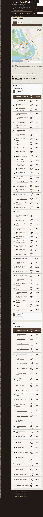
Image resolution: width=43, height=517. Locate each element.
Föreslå (20, 22)
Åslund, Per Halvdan (22, 156)
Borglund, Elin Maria (22, 186)
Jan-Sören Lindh (24, 496)
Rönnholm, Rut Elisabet (23, 452)
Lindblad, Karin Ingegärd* (20, 288)
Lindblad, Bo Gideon (22, 275)
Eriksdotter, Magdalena (22, 363)
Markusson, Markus (22, 411)
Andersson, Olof (21, 148)
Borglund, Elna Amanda (23, 344)
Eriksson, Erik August (22, 211)
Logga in (15, 13)
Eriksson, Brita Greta (22, 207)
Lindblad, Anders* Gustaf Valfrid (21, 267)
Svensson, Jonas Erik (22, 474)
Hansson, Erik (20, 220)
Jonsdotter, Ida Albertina (20, 237)
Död (32, 330)
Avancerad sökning (39, 8)
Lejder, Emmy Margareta (20, 262)
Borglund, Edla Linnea (22, 182)
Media (28, 13)
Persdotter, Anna (21, 436)
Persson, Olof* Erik (21, 447)
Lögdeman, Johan (21, 399)
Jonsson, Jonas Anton (22, 258)
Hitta (21, 13)
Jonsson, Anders (21, 385)
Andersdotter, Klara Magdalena (21, 113)
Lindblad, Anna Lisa (22, 271)
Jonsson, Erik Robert (22, 254)
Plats (15, 22)
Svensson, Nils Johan (22, 479)
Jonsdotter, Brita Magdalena (20, 228)
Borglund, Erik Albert (22, 194)
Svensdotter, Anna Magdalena (21, 463)
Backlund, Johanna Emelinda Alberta (21, 164)
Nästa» (20, 91)
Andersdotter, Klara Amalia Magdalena (21, 109)
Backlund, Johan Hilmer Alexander (20, 160)
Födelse (32, 96)
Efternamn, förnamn (22, 96)
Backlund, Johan (21, 339)
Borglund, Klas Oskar (22, 199)
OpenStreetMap (32, 62)
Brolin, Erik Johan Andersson (21, 203)
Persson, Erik (20, 442)
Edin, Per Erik (20, 359)
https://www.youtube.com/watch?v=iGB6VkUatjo (24, 74)
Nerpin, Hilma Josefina (22, 416)
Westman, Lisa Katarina (23, 485)
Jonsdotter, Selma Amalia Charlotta (21, 245)
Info (34, 13)
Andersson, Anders (21, 122)
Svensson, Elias (20, 469)
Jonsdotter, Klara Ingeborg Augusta (20, 241)
